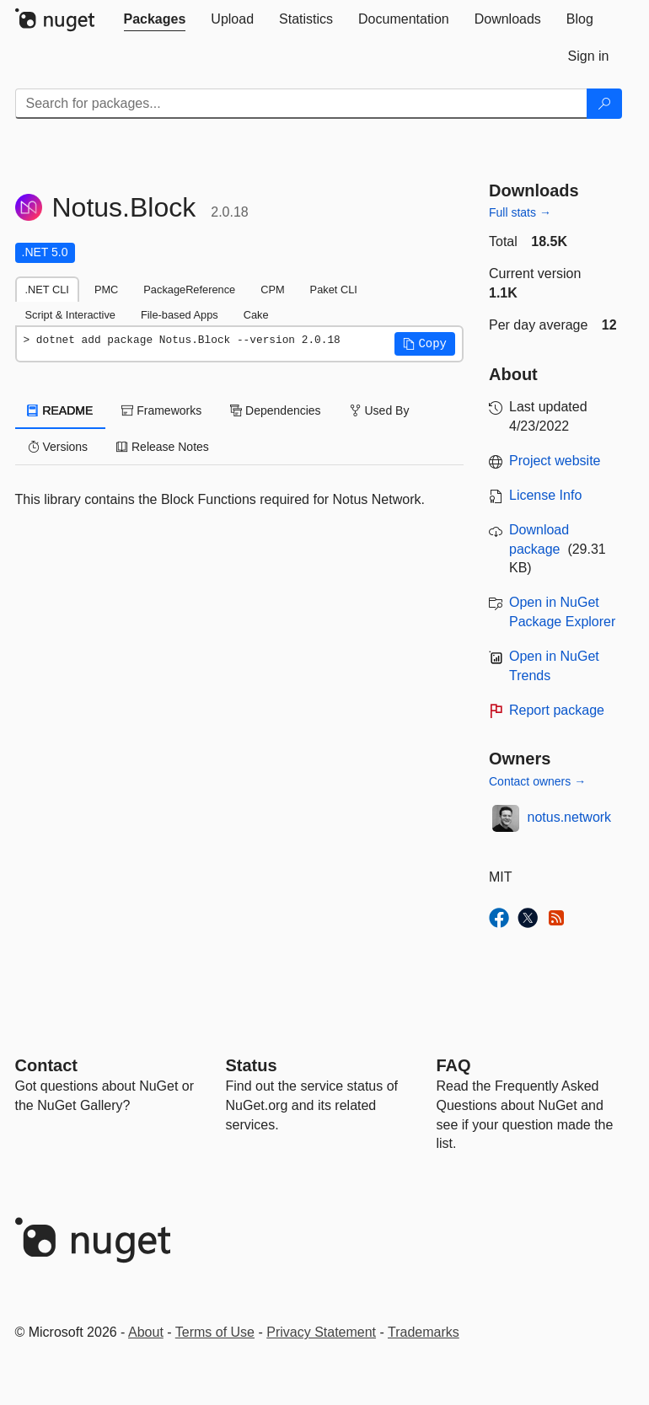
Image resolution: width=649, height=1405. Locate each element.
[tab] (155, 19)
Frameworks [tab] (161, 410)
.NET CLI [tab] (47, 289)
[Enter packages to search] (301, 103)
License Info (545, 495)
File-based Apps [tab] (179, 314)
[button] (424, 344)
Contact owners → (537, 781)
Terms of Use (215, 1332)
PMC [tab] (106, 289)
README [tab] (61, 410)
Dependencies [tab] (275, 410)
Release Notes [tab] (162, 446)
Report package (556, 710)
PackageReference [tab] (189, 289)
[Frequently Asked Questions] (454, 1065)
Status (251, 1065)
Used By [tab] (380, 410)
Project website (555, 460)
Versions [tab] (58, 446)
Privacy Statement (321, 1332)
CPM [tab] (272, 289)
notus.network (570, 817)
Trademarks (423, 1332)
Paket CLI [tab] (333, 289)
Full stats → (520, 212)
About (146, 1332)
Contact (46, 1065)
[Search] (604, 103)
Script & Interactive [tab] (70, 314)
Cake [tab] (256, 314)
